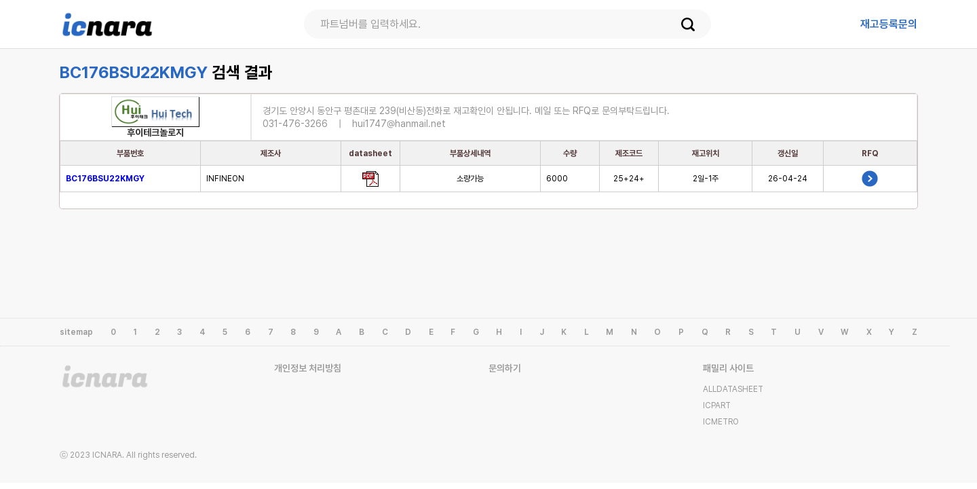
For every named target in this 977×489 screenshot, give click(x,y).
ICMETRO (721, 422)
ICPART (717, 405)
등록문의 (888, 24)
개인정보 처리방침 (307, 368)
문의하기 (504, 368)
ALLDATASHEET (733, 389)
